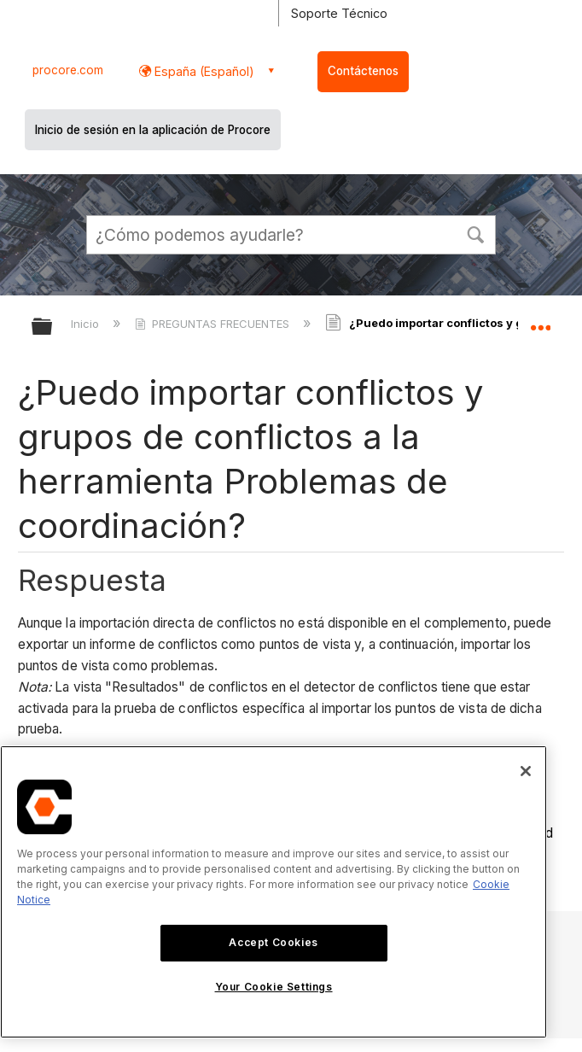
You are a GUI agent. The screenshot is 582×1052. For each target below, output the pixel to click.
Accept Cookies (273, 942)
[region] (273, 891)
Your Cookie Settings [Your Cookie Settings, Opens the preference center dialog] (274, 986)
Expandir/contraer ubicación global (540, 321)
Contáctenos (363, 71)
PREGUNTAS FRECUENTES (214, 323)
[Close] (525, 771)
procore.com (67, 70)
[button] (475, 233)
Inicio (86, 323)
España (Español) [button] (202, 71)
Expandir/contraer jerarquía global (53, 327)
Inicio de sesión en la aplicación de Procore (153, 130)
